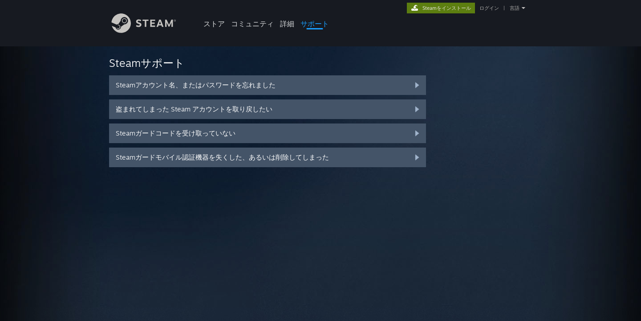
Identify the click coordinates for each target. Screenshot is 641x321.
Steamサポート (147, 63)
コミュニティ (252, 23)
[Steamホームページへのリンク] (150, 30)
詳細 (287, 23)
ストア (214, 23)
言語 (514, 8)
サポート (314, 23)
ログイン (489, 8)
